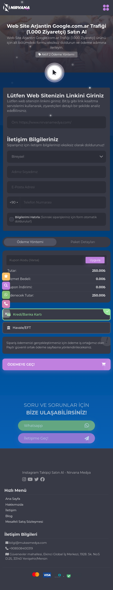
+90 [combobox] (14, 202)
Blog (8, 516)
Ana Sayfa (12, 499)
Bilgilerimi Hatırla (56, 219)
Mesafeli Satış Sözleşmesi (24, 522)
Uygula (95, 260)
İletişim (10, 510)
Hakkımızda (14, 504)
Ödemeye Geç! (56, 364)
